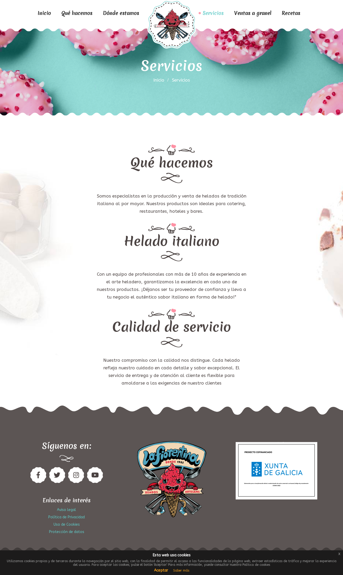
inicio (158, 80)
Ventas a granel (252, 13)
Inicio (44, 13)
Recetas (291, 13)
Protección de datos (66, 532)
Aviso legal (66, 510)
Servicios (213, 13)
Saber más (181, 570)
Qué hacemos (76, 13)
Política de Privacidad (66, 517)
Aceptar (161, 570)
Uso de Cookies (67, 524)
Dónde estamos (121, 13)
